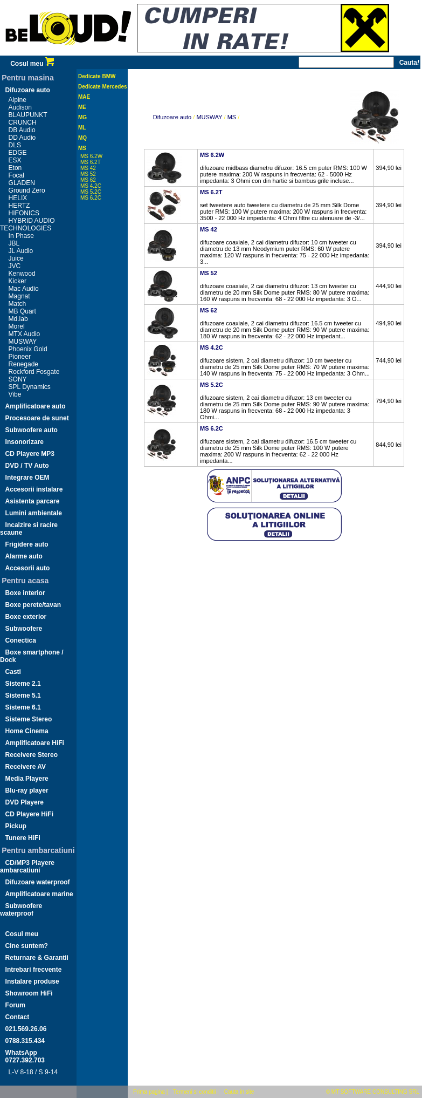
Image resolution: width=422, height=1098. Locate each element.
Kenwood (22, 273)
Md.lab (18, 319)
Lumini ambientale (33, 513)
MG (82, 117)
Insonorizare (24, 442)
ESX (15, 160)
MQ (82, 138)
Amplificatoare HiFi (34, 743)
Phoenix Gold (28, 349)
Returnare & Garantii (36, 957)
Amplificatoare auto (35, 406)
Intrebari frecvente (33, 969)
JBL (14, 243)
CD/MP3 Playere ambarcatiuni (27, 866)
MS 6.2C (90, 198)
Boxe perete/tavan (33, 605)
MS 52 (88, 174)
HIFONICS (24, 213)
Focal (16, 175)
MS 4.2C (90, 186)
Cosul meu (32, 63)
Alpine (17, 100)
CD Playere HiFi (29, 814)
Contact (17, 1017)
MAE (84, 97)
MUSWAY (23, 341)
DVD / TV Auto (27, 465)
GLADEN (22, 183)
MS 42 (88, 168)
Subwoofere (24, 628)
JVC (15, 266)
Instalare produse (32, 981)
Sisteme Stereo (28, 719)
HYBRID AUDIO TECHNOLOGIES (27, 224)
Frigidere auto (27, 544)
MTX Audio (24, 334)
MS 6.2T (90, 162)
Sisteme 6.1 (23, 707)
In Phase (21, 236)
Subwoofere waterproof (21, 909)
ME (82, 107)
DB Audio (22, 130)
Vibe (15, 394)
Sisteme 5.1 (23, 695)
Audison (20, 107)
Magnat (19, 296)
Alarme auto (24, 556)
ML (82, 128)
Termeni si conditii (194, 1092)
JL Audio (21, 251)
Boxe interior (25, 593)
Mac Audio (24, 288)
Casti (13, 672)
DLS (15, 145)
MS (82, 148)
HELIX (18, 198)
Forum (15, 1005)
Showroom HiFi (29, 993)
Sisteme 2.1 (23, 683)
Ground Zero (27, 190)
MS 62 (88, 180)
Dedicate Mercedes (102, 87)
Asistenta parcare (32, 501)
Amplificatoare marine (39, 894)
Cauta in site (239, 1092)
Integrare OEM (27, 477)
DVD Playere (24, 802)
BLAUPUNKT (28, 115)
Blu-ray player (27, 790)
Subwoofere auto (31, 430)
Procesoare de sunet (37, 418)
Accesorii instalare (34, 489)
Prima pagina (149, 1092)
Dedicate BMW (96, 76)
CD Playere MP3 (29, 454)
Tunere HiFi (22, 838)
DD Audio (22, 137)
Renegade (23, 364)
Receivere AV (25, 766)
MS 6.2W (91, 156)
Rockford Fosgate (34, 372)
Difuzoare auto (27, 90)
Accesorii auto (27, 568)
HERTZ (19, 205)
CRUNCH (23, 122)
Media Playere (27, 778)
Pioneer (20, 356)
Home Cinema (27, 731)
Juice (16, 258)
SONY (18, 379)
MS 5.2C (90, 192)
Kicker (17, 281)
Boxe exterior (26, 616)
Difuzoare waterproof (37, 882)
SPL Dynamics (30, 387)
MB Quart (22, 311)
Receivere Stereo (31, 755)
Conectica (20, 640)
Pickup (15, 826)
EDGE (18, 152)
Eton (15, 168)
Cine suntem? (26, 946)
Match (17, 304)
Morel (17, 326)
